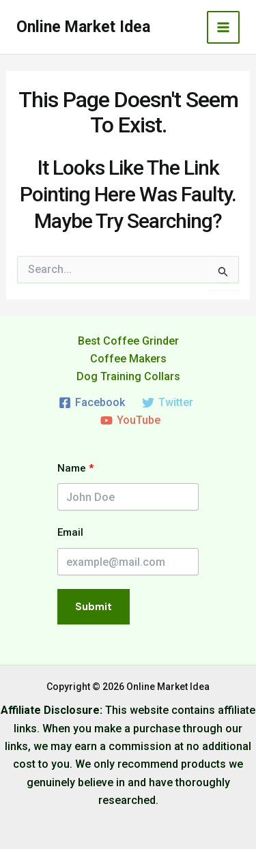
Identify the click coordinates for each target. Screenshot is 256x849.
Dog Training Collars (128, 376)
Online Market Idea (83, 27)
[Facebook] (92, 403)
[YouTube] (130, 420)
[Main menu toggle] (223, 27)
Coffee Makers (128, 358)
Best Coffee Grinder (128, 340)
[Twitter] (168, 403)
